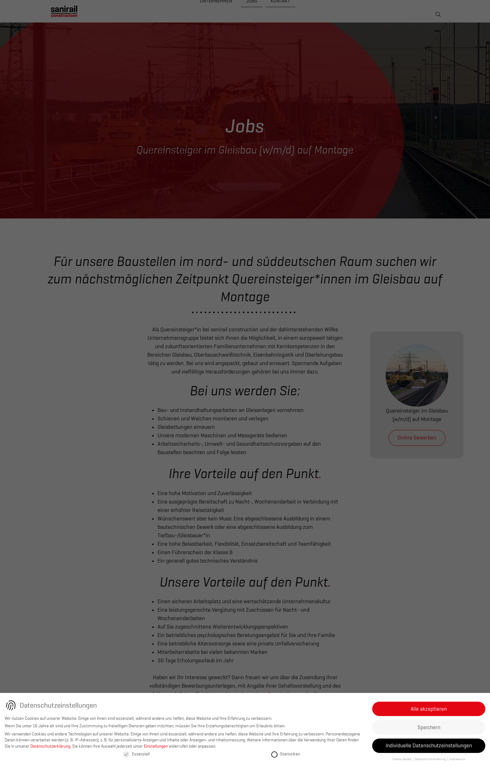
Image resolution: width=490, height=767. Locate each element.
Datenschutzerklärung (50, 746)
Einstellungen (156, 746)
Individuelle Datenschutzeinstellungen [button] (429, 745)
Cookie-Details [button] (402, 759)
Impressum (457, 759)
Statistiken (285, 753)
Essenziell (136, 753)
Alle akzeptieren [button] (429, 709)
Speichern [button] (429, 727)
